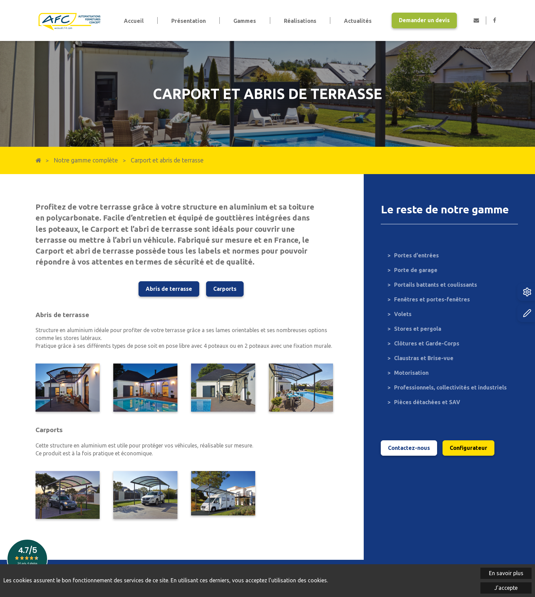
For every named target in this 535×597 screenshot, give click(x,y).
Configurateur (468, 448)
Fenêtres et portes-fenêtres (432, 299)
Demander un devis (424, 20)
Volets (402, 314)
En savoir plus (506, 573)
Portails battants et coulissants (435, 285)
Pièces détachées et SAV (427, 402)
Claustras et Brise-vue (423, 358)
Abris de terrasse (169, 289)
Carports (224, 289)
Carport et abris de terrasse (167, 160)
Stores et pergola (417, 329)
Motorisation (411, 373)
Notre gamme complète (86, 160)
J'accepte (506, 588)
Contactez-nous (409, 448)
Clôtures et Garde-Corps (426, 343)
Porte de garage (415, 270)
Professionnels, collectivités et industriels (450, 387)
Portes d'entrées (416, 255)
